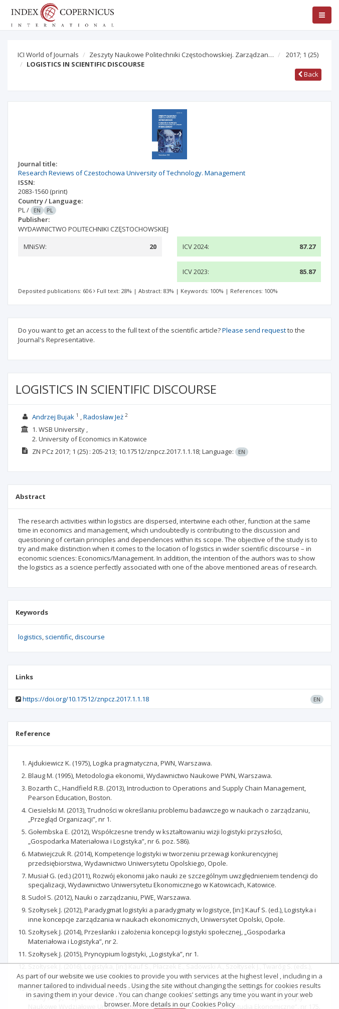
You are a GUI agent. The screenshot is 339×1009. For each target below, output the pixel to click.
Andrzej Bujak (53, 416)
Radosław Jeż (103, 416)
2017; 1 (302, 54)
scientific (58, 636)
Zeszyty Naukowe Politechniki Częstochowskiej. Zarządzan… (181, 54)
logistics (30, 636)
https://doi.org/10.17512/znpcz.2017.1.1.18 (86, 698)
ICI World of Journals (48, 54)
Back (308, 74)
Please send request (254, 330)
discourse (90, 636)
